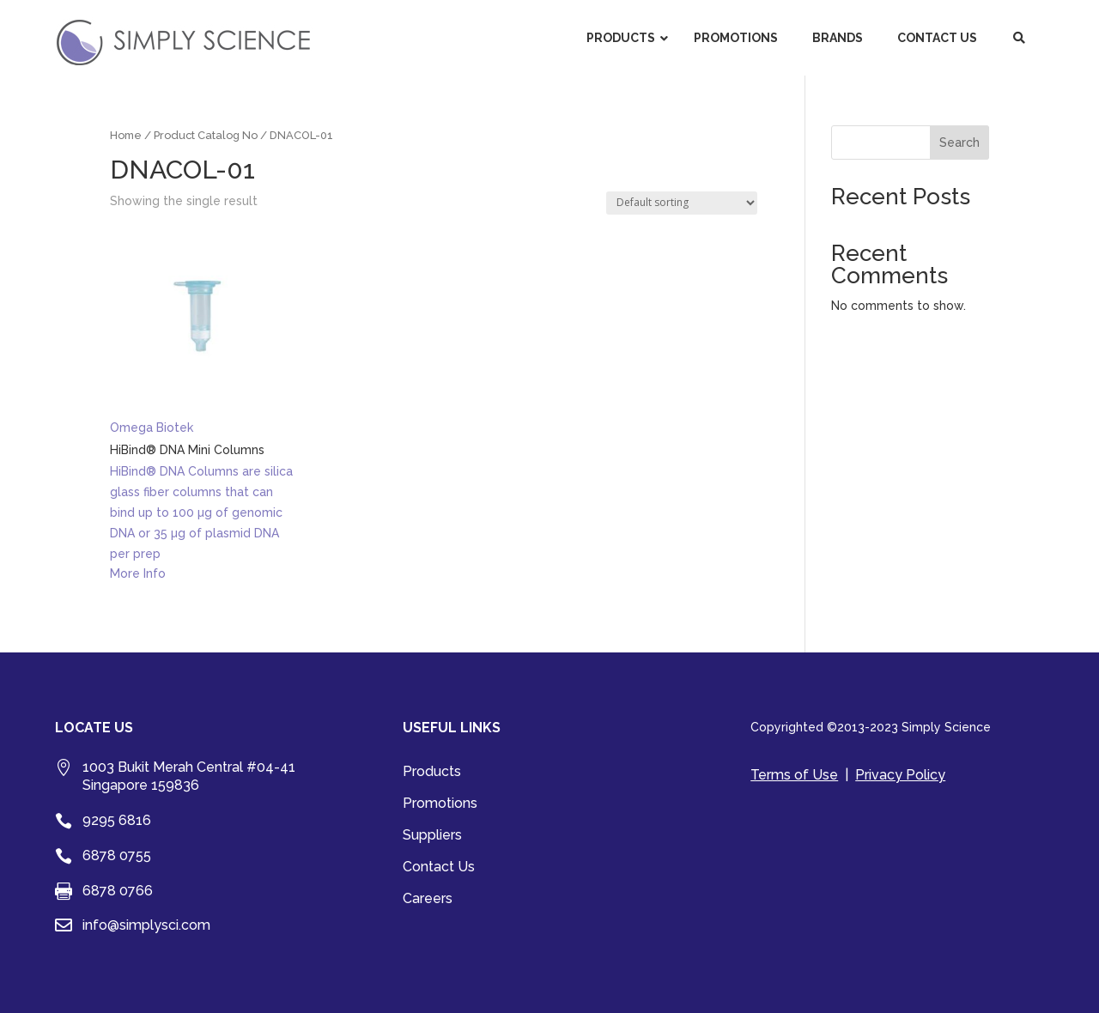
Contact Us (439, 868)
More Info (138, 573)
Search (959, 142)
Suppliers (432, 836)
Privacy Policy (900, 775)
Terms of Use (794, 775)
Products (432, 772)
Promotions (440, 804)
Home (126, 135)
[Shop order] (681, 203)
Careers (427, 900)
